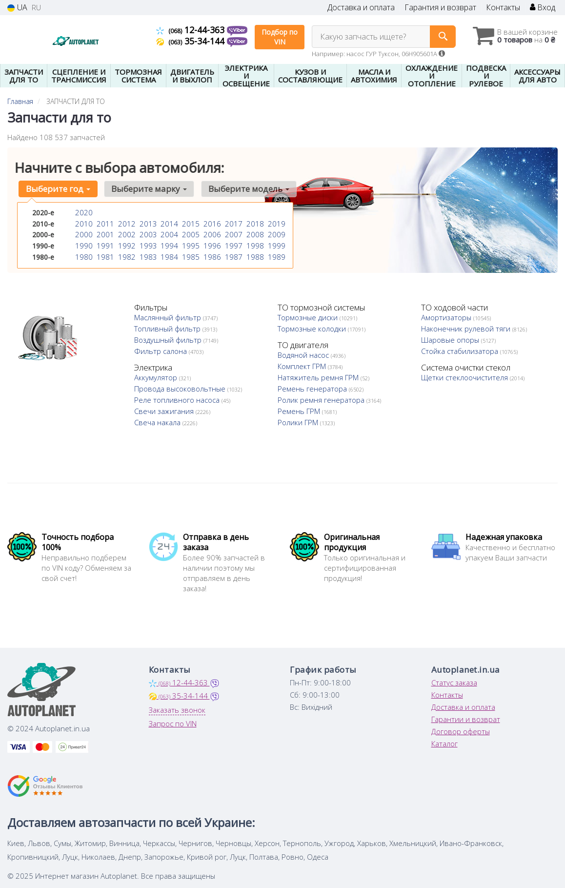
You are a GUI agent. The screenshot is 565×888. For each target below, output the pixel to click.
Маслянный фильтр (168, 317)
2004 (168, 233)
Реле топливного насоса (178, 400)
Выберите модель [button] (242, 188)
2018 (254, 222)
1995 (190, 243)
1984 (168, 253)
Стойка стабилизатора (460, 351)
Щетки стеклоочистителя (465, 377)
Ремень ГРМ (300, 411)
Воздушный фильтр (168, 340)
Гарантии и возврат (465, 719)
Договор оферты (460, 731)
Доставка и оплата (361, 7)
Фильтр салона (161, 351)
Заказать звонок (177, 710)
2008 (254, 233)
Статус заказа (454, 682)
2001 (104, 233)
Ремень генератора (313, 388)
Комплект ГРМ (303, 366)
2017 (233, 222)
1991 (104, 243)
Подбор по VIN (280, 36)
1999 (275, 243)
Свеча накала (158, 422)
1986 (211, 253)
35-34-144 (191, 41)
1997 (233, 243)
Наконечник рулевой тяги (466, 328)
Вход (542, 7)
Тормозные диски (309, 317)
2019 (275, 222)
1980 (83, 253)
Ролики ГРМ (299, 422)
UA (17, 7)
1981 (104, 253)
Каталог (444, 743)
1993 (147, 243)
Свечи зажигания (165, 411)
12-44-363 (191, 30)
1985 (190, 253)
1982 (126, 253)
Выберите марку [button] (145, 188)
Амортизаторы (447, 317)
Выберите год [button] (56, 188)
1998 (254, 243)
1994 (168, 243)
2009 (275, 233)
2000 (83, 233)
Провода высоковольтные (180, 388)
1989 (275, 253)
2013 (147, 222)
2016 (211, 222)
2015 (190, 222)
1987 (233, 253)
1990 (83, 243)
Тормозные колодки (313, 328)
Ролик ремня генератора (322, 400)
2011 (104, 222)
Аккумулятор (156, 377)
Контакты (503, 7)
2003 (147, 233)
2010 (83, 222)
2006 (211, 233)
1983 (147, 253)
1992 (126, 243)
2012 (126, 222)
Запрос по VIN (173, 723)
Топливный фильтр (168, 328)
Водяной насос (304, 355)
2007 (233, 233)
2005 (190, 233)
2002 (126, 233)
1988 (254, 253)
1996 (211, 243)
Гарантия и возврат (440, 7)
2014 (168, 222)
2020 (83, 212)
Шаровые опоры (451, 340)
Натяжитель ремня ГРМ (319, 377)
